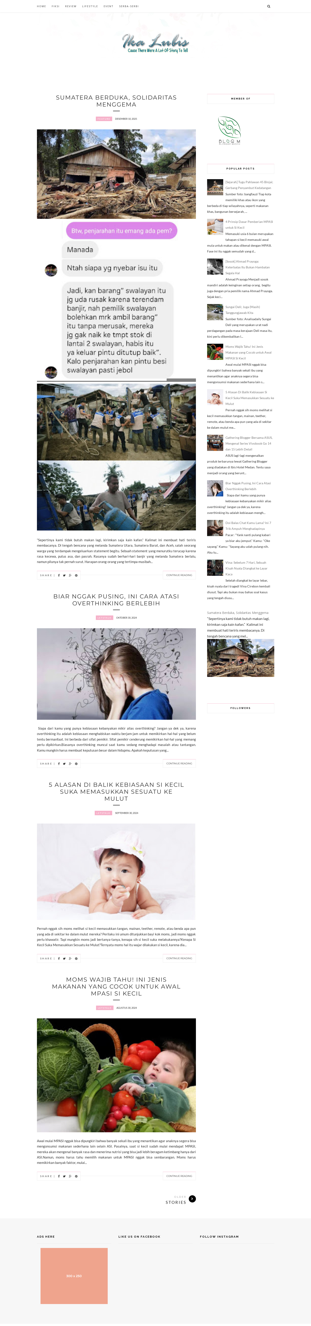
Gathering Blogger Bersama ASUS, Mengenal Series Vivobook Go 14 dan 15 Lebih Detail (248, 443)
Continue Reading (179, 575)
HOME (41, 6)
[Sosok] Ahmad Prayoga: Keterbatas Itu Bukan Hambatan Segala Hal (247, 267)
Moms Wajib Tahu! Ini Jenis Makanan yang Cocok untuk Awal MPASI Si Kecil (116, 988)
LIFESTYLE (90, 6)
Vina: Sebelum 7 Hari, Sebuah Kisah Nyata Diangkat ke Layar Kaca (246, 568)
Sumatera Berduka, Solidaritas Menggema (116, 101)
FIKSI (56, 6)
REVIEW (71, 6)
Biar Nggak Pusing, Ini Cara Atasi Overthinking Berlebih (116, 600)
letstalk (105, 618)
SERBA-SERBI (129, 6)
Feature (104, 119)
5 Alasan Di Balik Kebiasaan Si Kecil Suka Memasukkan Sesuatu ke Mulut (116, 793)
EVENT (109, 6)
